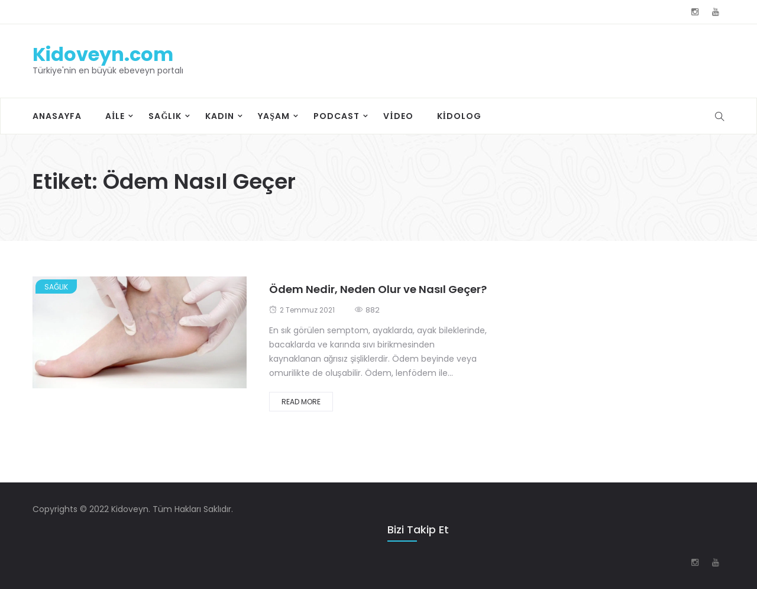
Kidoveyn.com (103, 54)
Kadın (219, 116)
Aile (115, 116)
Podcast (336, 116)
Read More (301, 402)
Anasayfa (57, 116)
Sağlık (165, 116)
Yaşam (274, 116)
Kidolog (459, 116)
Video (398, 116)
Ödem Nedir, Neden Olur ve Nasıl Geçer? (378, 289)
